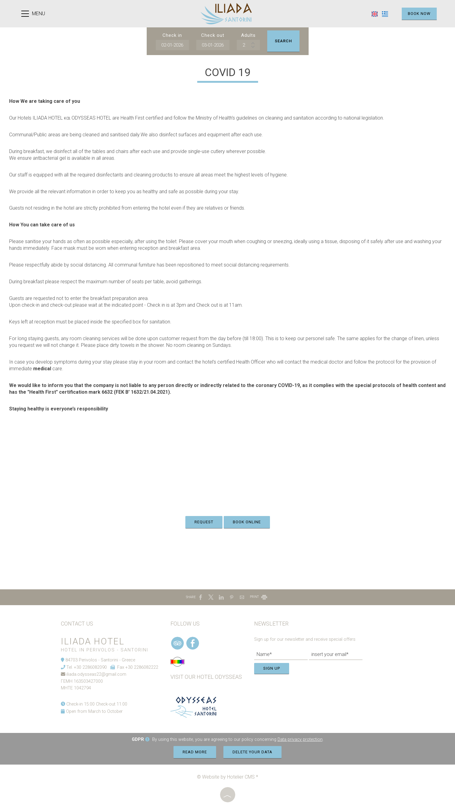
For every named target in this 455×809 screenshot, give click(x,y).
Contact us (77, 623)
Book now (419, 13)
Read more (195, 752)
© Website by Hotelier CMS (226, 777)
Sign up (271, 668)
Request (203, 522)
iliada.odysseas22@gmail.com (96, 674)
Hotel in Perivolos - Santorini (104, 650)
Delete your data (252, 752)
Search (283, 41)
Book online (247, 522)
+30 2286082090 (90, 667)
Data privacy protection (300, 739)
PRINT (259, 596)
